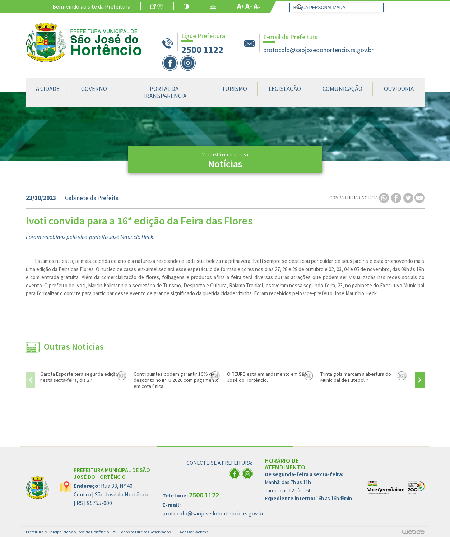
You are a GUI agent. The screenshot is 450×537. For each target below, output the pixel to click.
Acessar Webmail (195, 531)
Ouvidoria (399, 89)
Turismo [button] (234, 89)
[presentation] (30, 380)
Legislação (285, 89)
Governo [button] (94, 89)
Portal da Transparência (164, 92)
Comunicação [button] (342, 89)
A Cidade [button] (48, 89)
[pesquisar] (335, 7)
